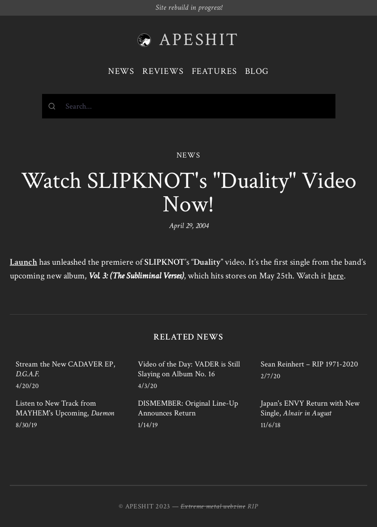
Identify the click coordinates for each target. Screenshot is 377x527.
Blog (257, 71)
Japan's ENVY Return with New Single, (310, 408)
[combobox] (188, 106)
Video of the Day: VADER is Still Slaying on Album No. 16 (189, 369)
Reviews (162, 71)
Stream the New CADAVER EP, (65, 369)
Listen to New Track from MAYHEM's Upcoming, (65, 408)
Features (214, 71)
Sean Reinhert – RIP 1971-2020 (309, 364)
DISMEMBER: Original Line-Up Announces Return (188, 408)
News (121, 71)
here (336, 275)
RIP (252, 506)
